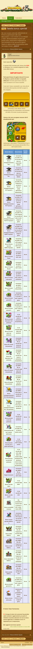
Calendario (18, 18)
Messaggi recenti (6, 21)
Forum (11, 18)
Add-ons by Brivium (5, 647)
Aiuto (31, 642)
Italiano (2, 642)
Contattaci (27, 642)
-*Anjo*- (10, 54)
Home (4, 18)
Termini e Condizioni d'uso (15, 644)
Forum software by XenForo (6, 645)
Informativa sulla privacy (27, 644)
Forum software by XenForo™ (19, 645)
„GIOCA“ (16, 46)
